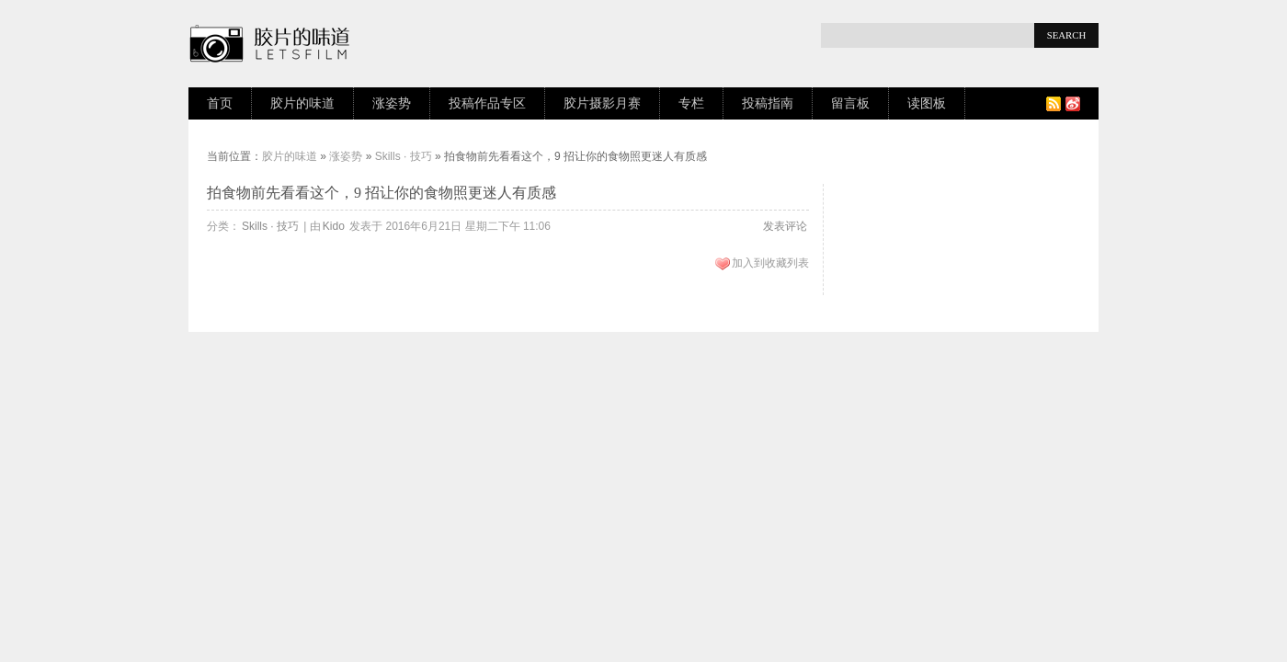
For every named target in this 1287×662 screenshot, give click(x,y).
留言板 (850, 103)
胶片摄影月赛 (602, 103)
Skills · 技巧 (403, 156)
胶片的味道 (302, 103)
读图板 (926, 103)
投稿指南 (767, 103)
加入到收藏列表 (770, 263)
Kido (334, 226)
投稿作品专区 (487, 103)
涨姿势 (391, 103)
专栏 (691, 103)
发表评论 (785, 226)
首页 (220, 103)
